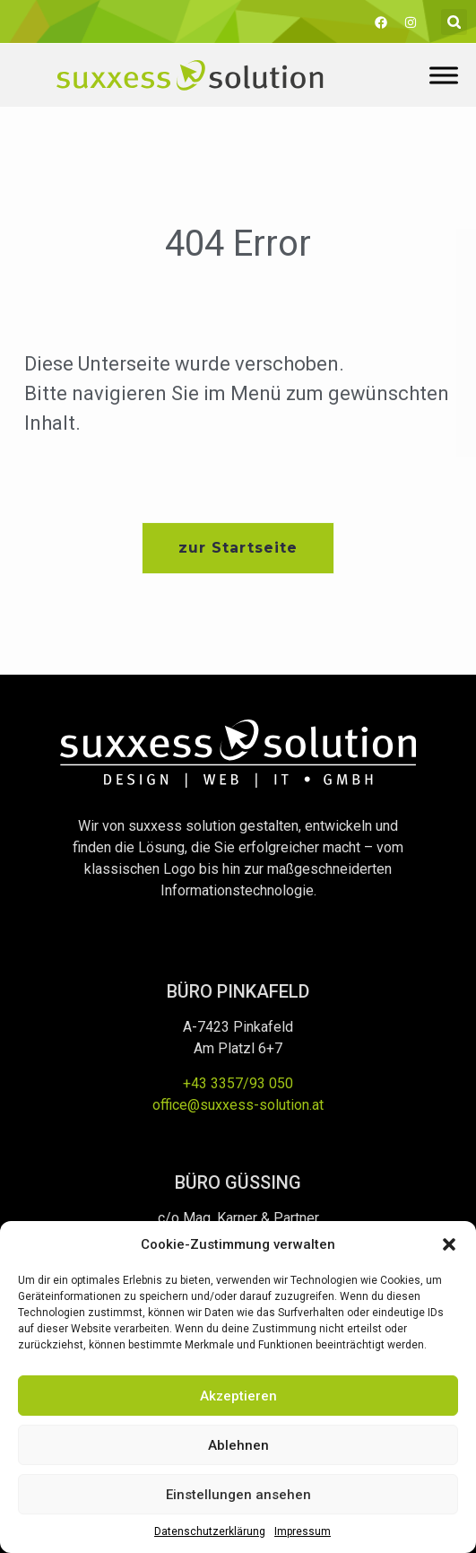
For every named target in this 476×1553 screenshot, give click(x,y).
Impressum (302, 1531)
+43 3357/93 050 (238, 1083)
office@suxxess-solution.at (238, 1104)
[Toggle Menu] (443, 74)
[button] (449, 1244)
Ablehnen (238, 1445)
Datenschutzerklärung (209, 1531)
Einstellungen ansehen (238, 1495)
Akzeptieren (238, 1396)
